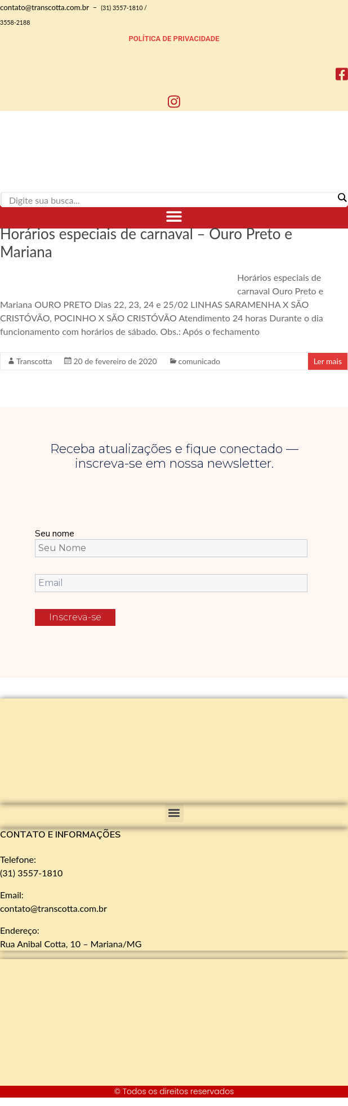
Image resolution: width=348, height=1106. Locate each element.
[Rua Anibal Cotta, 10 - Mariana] (84, 1022)
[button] (174, 216)
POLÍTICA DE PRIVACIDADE (174, 38)
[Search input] (171, 200)
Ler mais (328, 361)
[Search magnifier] (341, 197)
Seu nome (54, 533)
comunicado (199, 361)
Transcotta (34, 361)
